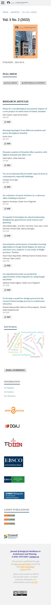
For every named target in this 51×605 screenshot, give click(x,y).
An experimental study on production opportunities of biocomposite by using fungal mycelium (23, 277)
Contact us (34, 556)
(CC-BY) (34, 582)
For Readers (9, 388)
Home (5, 12)
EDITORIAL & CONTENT (32, 83)
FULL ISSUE (10, 83)
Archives (15, 12)
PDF (8, 122)
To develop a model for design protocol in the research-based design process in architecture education (24, 301)
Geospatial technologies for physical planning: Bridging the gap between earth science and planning (24, 220)
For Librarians (10, 396)
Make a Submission (15, 370)
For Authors (9, 392)
